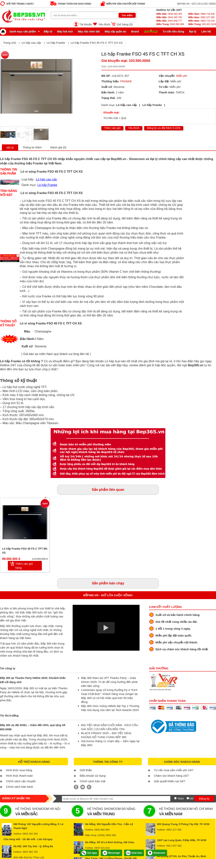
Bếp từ (48, 31)
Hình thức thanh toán (19, 775)
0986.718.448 (201, 14)
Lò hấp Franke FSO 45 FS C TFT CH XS (97, 42)
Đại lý (192, 31)
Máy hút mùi (65, 31)
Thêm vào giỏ (112, 127)
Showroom (156, 853)
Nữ (191, 798)
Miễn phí (181, 75)
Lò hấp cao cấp (31, 42)
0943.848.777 (169, 20)
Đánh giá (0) (58, 147)
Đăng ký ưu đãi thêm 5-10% (163, 127)
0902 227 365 (174, 829)
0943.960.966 (170, 24)
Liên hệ (206, 31)
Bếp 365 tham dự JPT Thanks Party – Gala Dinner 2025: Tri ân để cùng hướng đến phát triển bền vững (109, 682)
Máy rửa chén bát (89, 31)
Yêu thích (104, 24)
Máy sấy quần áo (115, 31)
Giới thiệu (86, 770)
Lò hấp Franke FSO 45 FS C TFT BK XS (24, 550)
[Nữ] (188, 798)
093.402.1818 (202, 24)
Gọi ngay (89, 853)
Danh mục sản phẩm (19, 31)
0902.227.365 (201, 17)
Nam (181, 798)
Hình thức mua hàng (19, 770)
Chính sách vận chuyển (21, 781)
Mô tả (10, 147)
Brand (135, 31)
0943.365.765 (169, 17)
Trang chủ (9, 42)
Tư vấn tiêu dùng (173, 31)
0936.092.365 (169, 14)
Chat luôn (134, 853)
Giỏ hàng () (125, 24)
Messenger (111, 853)
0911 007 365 (174, 845)
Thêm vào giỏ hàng (24, 565)
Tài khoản (85, 24)
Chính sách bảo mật (92, 781)
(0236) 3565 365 (107, 835)
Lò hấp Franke (56, 42)
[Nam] (175, 798)
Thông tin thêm (32, 147)
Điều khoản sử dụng (93, 775)
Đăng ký (204, 798)
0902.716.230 (201, 20)
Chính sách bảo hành (19, 786)
